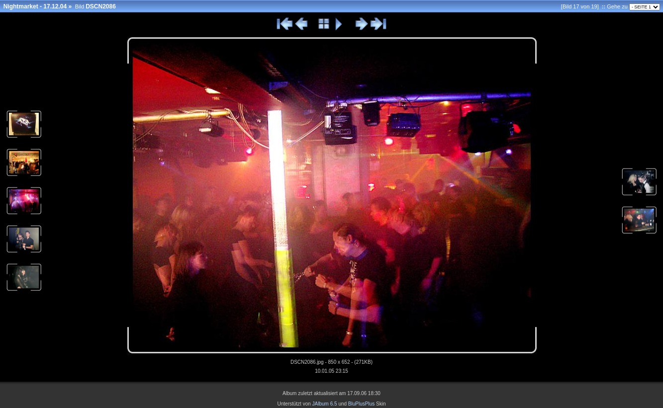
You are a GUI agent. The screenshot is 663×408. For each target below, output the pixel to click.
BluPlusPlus (361, 404)
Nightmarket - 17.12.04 (35, 6)
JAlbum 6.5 (324, 404)
